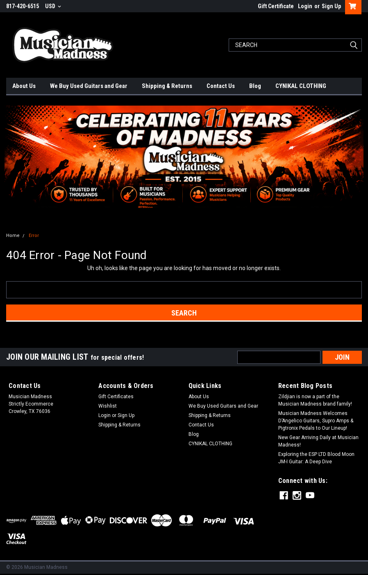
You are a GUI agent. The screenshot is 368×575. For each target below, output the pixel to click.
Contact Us (221, 86)
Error (34, 235)
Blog (255, 86)
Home (13, 235)
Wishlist (107, 406)
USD (53, 6)
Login (305, 6)
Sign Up (331, 6)
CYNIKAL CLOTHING (300, 86)
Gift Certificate (276, 6)
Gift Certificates (116, 396)
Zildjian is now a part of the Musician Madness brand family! (315, 400)
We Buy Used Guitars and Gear (88, 86)
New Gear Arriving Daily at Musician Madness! (318, 441)
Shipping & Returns (167, 86)
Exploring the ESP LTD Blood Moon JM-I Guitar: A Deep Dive (316, 458)
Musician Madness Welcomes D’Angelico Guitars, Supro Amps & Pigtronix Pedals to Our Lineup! (315, 420)
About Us (24, 86)
